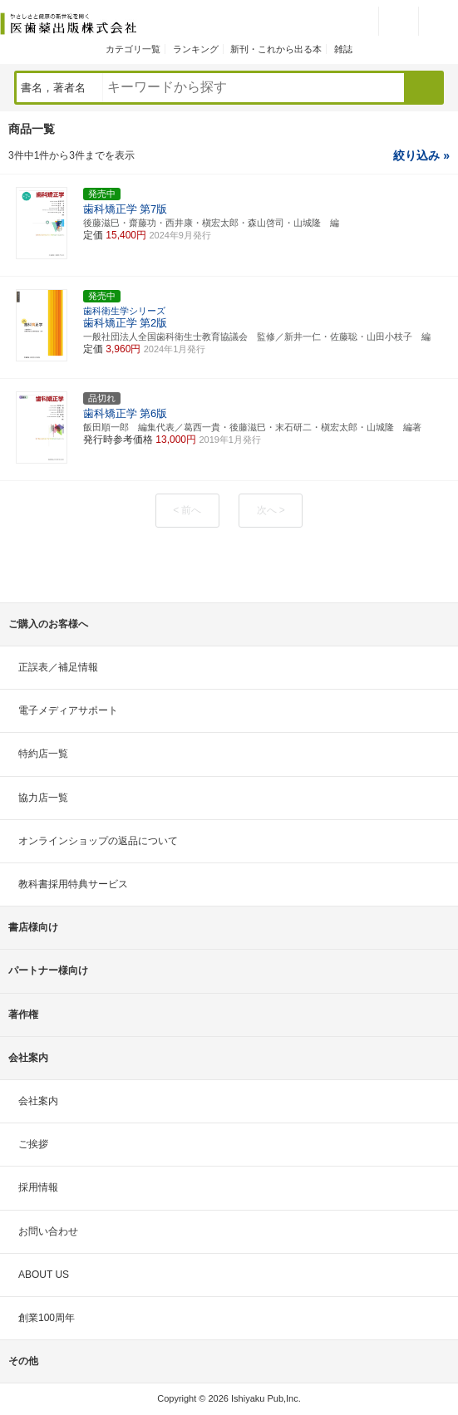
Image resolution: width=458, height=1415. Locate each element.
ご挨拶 (33, 1144)
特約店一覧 (43, 753)
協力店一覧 (43, 797)
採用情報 (38, 1187)
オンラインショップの (98, 841)
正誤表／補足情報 (58, 667)
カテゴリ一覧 (133, 49)
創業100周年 (46, 1318)
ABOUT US (43, 1274)
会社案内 (38, 1101)
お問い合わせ (48, 1231)
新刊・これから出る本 (276, 49)
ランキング (196, 49)
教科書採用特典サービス (73, 884)
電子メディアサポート (68, 710)
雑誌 (343, 49)
